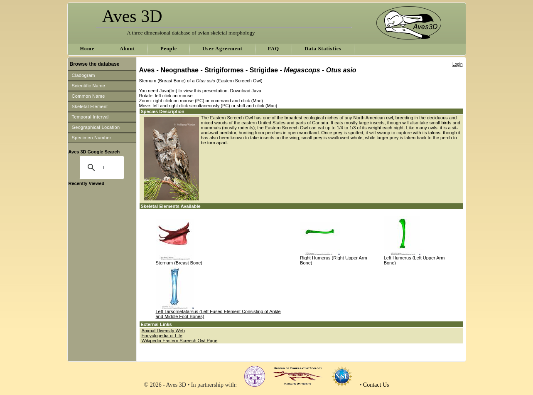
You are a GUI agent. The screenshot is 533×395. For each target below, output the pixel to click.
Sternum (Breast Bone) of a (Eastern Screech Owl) (201, 80)
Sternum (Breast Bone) (179, 262)
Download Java (245, 90)
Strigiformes (225, 70)
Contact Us (376, 385)
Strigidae (265, 70)
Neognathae (180, 70)
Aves (148, 70)
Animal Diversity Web (163, 330)
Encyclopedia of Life (162, 335)
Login (457, 64)
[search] (103, 168)
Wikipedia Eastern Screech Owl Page (180, 340)
